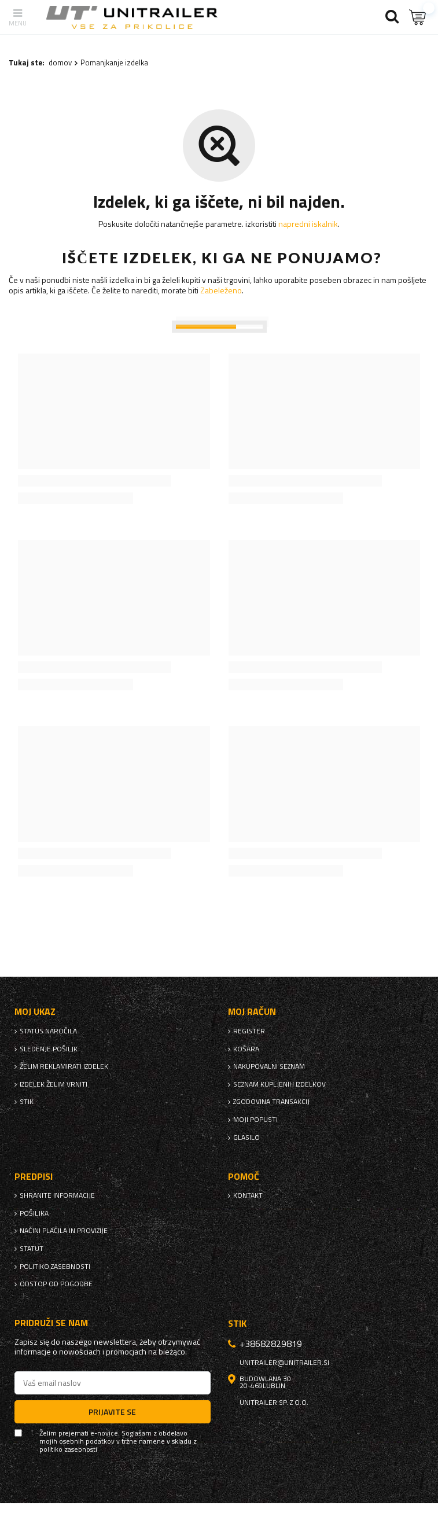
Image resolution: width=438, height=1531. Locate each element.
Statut (31, 1248)
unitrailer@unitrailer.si (284, 1362)
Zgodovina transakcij (271, 1101)
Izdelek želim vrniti (53, 1084)
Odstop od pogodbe (56, 1283)
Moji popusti (255, 1119)
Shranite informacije (57, 1195)
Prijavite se (112, 1411)
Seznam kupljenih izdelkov (279, 1084)
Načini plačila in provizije (64, 1230)
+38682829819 (271, 1343)
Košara (246, 1049)
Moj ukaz (35, 1012)
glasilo (246, 1137)
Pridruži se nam (51, 1322)
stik (27, 1101)
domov (60, 62)
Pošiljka (34, 1213)
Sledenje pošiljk (49, 1049)
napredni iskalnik (308, 224)
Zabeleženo (221, 290)
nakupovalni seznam (269, 1066)
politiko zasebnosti (55, 1266)
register (249, 1031)
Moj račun (252, 1012)
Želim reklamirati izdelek (64, 1066)
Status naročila (48, 1031)
